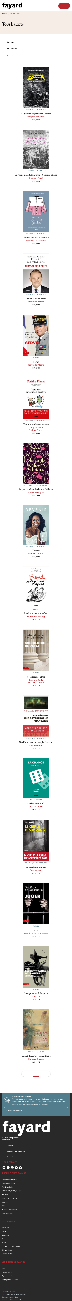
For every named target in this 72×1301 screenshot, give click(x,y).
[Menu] (64, 6)
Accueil (4, 14)
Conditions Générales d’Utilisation (14, 1294)
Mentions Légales (8, 1292)
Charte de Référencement (11, 1300)
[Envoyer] (65, 1111)
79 (36, 1074)
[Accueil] (12, 5)
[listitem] (4, 1168)
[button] (11, 42)
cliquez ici (44, 1104)
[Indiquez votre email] (33, 1110)
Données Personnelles (10, 1297)
